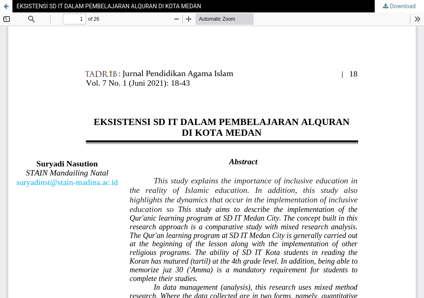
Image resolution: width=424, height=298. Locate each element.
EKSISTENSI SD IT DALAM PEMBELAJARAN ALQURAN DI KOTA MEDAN (109, 6)
